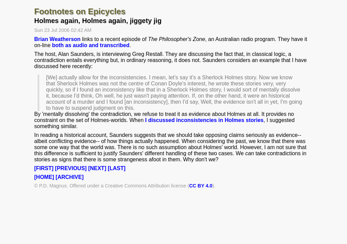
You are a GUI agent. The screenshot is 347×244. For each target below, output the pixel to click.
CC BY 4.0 (200, 185)
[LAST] (116, 168)
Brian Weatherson (57, 39)
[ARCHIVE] (70, 177)
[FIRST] (44, 168)
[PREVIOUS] (70, 168)
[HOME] (44, 177)
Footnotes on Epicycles (79, 11)
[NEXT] (97, 168)
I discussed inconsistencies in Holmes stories (204, 120)
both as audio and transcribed (90, 45)
